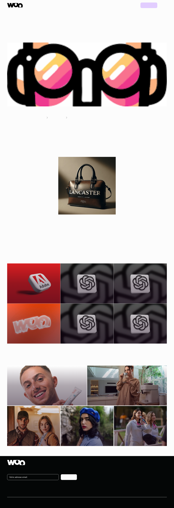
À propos (154, 467)
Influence (113, 467)
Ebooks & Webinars (138, 477)
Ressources (109, 5)
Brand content (115, 477)
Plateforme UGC (57, 5)
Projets (123, 5)
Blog (133, 5)
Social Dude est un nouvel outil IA (101, 126)
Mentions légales (159, 502)
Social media (115, 472)
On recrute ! (155, 472)
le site (55, 145)
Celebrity (113, 481)
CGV (147, 502)
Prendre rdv (148, 5)
